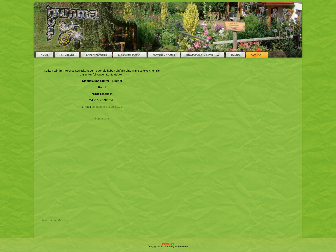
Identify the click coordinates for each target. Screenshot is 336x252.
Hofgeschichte (164, 54)
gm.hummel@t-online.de (107, 106)
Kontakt (257, 54)
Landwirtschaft (130, 54)
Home (44, 54)
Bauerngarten (96, 54)
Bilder (235, 54)
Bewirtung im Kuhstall (202, 54)
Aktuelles (67, 54)
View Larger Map (52, 221)
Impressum (102, 118)
